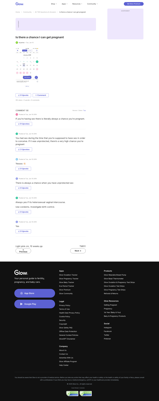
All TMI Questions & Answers (45, 12)
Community (27, 12)
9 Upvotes (23, 124)
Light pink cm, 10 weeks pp (29, 246)
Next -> (78, 251)
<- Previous (23, 251)
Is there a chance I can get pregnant (72, 12)
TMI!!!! (83, 246)
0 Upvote (23, 95)
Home (18, 12)
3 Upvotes (23, 149)
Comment (40, 95)
